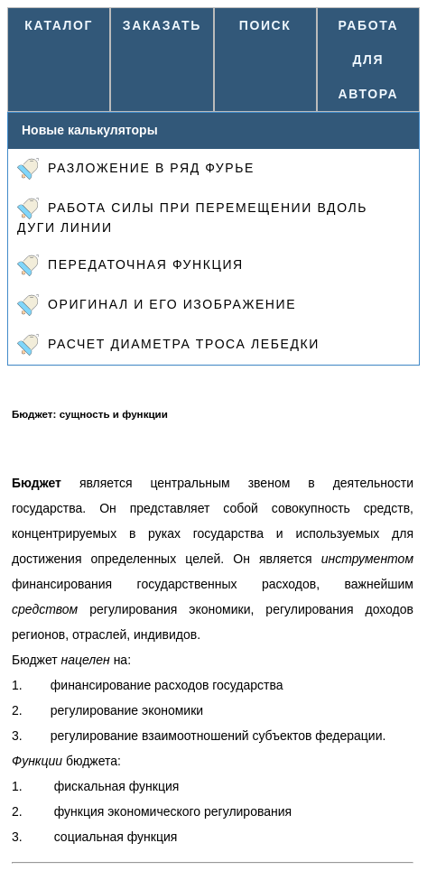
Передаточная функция (130, 265)
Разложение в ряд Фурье (136, 169)
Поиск (265, 25)
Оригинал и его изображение (156, 305)
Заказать (162, 25)
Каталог (58, 25)
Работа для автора (369, 59)
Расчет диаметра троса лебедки (168, 345)
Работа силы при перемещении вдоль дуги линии (192, 216)
